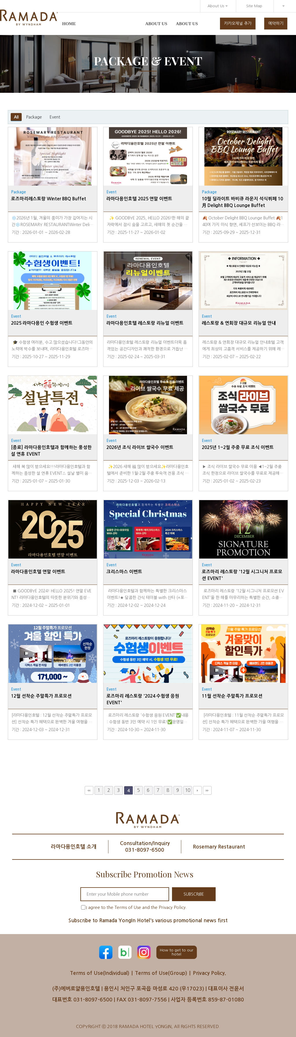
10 (187, 790)
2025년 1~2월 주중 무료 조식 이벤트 (238, 447)
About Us (217, 6)
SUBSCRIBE (194, 894)
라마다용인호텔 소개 (74, 846)
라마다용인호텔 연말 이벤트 (38, 572)
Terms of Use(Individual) (99, 973)
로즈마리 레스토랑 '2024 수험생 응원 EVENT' (142, 699)
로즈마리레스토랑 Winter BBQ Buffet (48, 199)
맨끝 (207, 790)
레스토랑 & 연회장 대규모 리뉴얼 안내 (239, 323)
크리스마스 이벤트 (124, 572)
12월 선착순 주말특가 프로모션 (41, 696)
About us (156, 23)
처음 (89, 790)
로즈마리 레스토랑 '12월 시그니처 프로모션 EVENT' (242, 575)
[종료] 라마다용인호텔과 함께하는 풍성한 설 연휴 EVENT (51, 450)
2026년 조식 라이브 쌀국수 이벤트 (139, 447)
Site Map (254, 6)
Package (34, 117)
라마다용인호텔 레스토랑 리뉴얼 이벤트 (145, 323)
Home (69, 23)
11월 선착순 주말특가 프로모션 (232, 696)
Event (54, 117)
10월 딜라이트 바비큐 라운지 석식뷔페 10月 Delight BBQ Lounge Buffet (242, 202)
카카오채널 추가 (237, 23)
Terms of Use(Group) (161, 973)
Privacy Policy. (209, 973)
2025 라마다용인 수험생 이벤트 (42, 323)
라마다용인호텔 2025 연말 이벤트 (139, 199)
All (16, 117)
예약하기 (275, 23)
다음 (197, 790)
